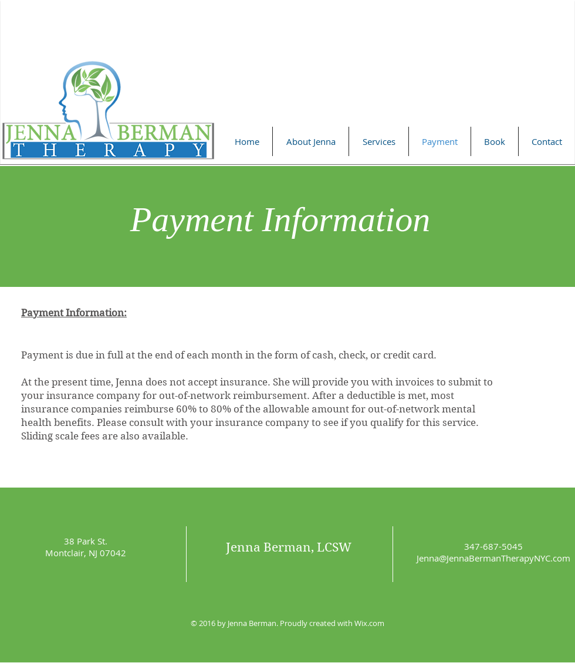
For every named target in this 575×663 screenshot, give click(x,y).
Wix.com (369, 623)
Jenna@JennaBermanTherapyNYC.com (493, 558)
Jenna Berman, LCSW (288, 547)
